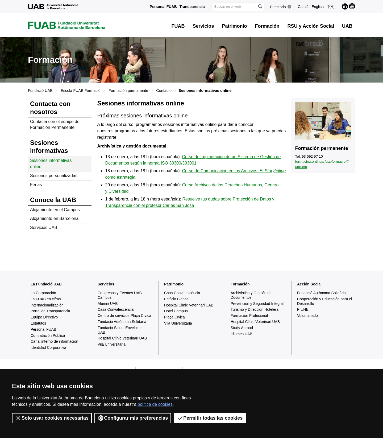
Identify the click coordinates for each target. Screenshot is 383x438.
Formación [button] (267, 26)
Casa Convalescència (116, 309)
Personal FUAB (163, 7)
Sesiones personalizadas (53, 175)
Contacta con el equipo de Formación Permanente (55, 124)
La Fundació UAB (46, 284)
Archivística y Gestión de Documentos (251, 295)
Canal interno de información (54, 341)
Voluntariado (307, 315)
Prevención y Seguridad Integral (257, 303)
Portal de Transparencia (50, 311)
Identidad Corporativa (48, 347)
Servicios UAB (43, 227)
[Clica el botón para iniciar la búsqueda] (259, 7)
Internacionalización (47, 305)
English (317, 7)
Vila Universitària (112, 344)
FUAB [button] (178, 26)
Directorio (278, 7)
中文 (330, 7)
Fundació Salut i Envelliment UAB (121, 330)
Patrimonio (174, 284)
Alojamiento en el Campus (55, 209)
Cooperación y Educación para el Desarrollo (324, 301)
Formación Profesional (249, 315)
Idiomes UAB (241, 334)
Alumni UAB (108, 303)
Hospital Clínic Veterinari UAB (122, 338)
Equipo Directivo (44, 317)
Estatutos (38, 323)
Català (303, 7)
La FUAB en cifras (46, 299)
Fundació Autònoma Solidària (122, 322)
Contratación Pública (48, 335)
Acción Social (309, 284)
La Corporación (43, 293)
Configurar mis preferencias (133, 418)
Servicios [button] (203, 26)
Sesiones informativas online (51, 163)
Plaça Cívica (174, 317)
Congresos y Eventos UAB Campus (120, 295)
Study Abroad (242, 328)
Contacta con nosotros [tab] (50, 107)
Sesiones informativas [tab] (49, 146)
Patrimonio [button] (234, 26)
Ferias (36, 184)
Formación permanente (128, 90)
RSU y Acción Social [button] (311, 26)
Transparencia (192, 7)
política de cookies (155, 404)
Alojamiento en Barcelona (54, 218)
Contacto (164, 90)
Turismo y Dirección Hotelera (254, 309)
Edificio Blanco (176, 299)
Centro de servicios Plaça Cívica (124, 315)
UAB (347, 26)
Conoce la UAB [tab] (53, 199)
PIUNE (303, 309)
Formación (240, 284)
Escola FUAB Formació (81, 90)
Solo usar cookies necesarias (52, 418)
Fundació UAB (40, 90)
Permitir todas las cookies (210, 418)
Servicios (106, 284)
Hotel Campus (176, 311)
